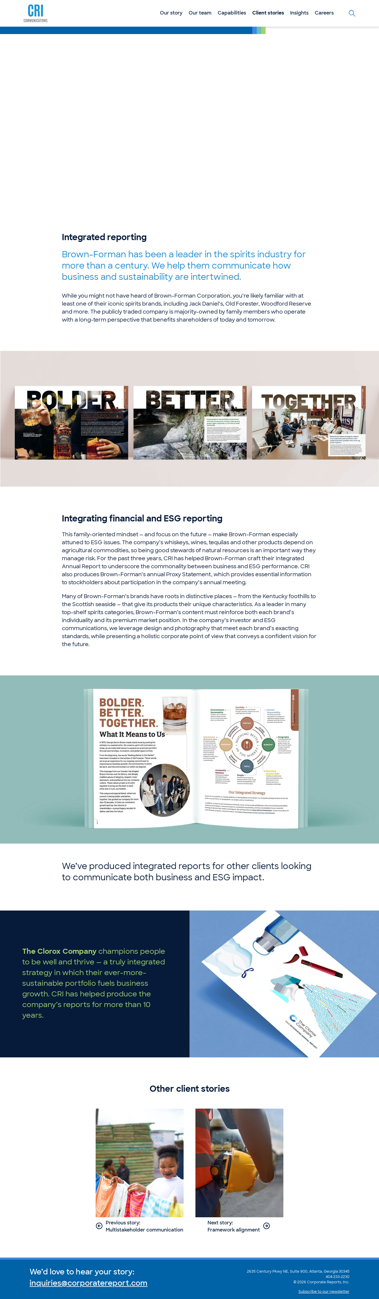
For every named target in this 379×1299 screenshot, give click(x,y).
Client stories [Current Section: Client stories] (268, 13)
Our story (171, 13)
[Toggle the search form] (352, 13)
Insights (299, 13)
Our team (200, 13)
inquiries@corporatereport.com (88, 1283)
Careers (324, 13)
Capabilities (232, 13)
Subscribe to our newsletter (323, 1292)
